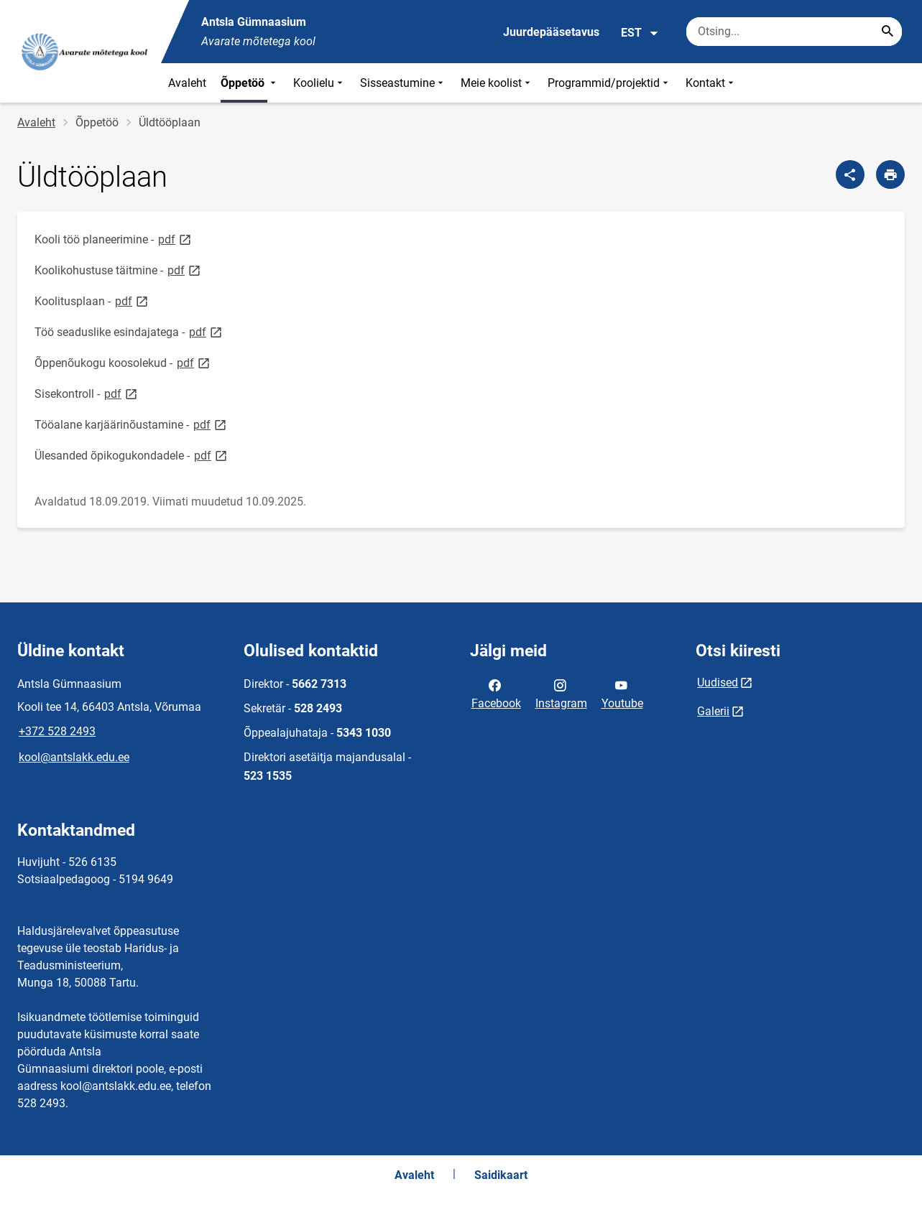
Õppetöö (250, 83)
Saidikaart (500, 1175)
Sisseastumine (403, 83)
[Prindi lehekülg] (890, 174)
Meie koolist (497, 83)
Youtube (622, 693)
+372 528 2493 (57, 731)
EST (640, 33)
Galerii (713, 711)
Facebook (496, 693)
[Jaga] (850, 174)
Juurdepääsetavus (551, 32)
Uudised (717, 682)
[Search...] (887, 31)
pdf (175, 238)
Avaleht (187, 83)
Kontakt (711, 83)
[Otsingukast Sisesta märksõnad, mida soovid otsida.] (794, 31)
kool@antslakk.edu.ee (74, 757)
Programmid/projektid (609, 83)
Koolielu (319, 83)
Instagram (561, 693)
